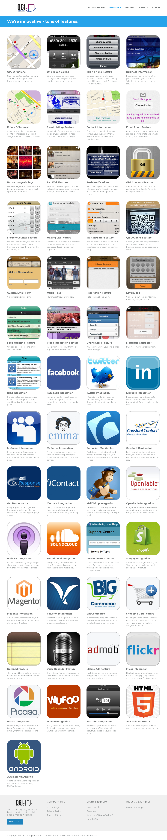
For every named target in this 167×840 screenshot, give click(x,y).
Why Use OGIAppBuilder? (100, 815)
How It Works (96, 7)
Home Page (53, 807)
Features (115, 7)
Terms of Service (55, 815)
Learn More (15, 821)
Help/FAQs (92, 819)
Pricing (129, 7)
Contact (143, 7)
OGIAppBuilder (34, 835)
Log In (156, 7)
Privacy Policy (54, 811)
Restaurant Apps (135, 807)
